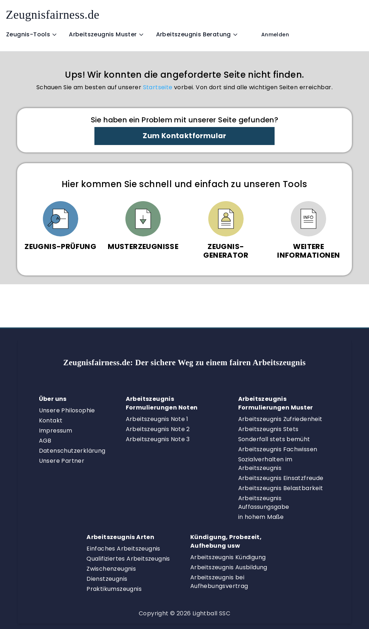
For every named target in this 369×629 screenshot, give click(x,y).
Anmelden (275, 34)
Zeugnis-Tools (31, 34)
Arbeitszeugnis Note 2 (158, 429)
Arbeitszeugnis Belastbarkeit (280, 488)
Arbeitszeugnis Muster (106, 34)
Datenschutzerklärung (72, 451)
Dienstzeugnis (106, 579)
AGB (45, 440)
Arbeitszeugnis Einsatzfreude (281, 478)
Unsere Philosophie (67, 410)
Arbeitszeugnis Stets (268, 429)
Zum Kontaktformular (184, 136)
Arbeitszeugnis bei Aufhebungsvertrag (219, 581)
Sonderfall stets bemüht (274, 439)
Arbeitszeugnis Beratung (197, 34)
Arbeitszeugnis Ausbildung (228, 567)
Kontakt (51, 420)
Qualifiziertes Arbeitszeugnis (128, 559)
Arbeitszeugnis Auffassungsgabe (263, 502)
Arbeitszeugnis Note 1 (157, 419)
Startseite (158, 87)
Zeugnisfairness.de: (184, 362)
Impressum (55, 430)
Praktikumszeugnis (114, 589)
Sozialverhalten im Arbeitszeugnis (265, 463)
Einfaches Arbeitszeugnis (123, 548)
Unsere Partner (62, 461)
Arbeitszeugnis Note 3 (158, 439)
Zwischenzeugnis (111, 569)
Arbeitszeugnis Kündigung (228, 557)
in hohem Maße (261, 517)
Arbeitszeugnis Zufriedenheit (280, 419)
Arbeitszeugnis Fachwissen (277, 449)
